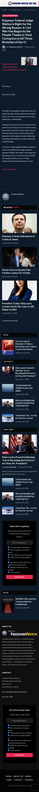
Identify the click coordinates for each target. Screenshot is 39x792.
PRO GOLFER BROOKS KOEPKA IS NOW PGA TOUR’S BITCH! (25, 403)
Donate (29, 780)
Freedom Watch (15, 47)
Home (8, 776)
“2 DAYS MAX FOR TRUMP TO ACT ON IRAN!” (23, 388)
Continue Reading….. (10, 169)
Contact (18, 780)
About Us (18, 776)
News (5, 453)
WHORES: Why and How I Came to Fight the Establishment (25, 601)
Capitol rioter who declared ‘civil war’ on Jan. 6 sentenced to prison (14, 67)
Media (28, 776)
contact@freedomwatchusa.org (15, 692)
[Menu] (3, 3)
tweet (5, 184)
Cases (9, 780)
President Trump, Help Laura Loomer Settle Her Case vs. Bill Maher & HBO (18, 306)
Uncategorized (10, 16)
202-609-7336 (7, 697)
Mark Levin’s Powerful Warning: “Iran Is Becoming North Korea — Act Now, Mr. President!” (19, 460)
